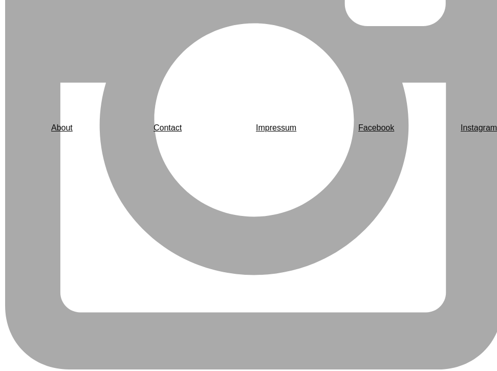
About (62, 127)
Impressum (276, 127)
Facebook (376, 127)
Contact (168, 127)
